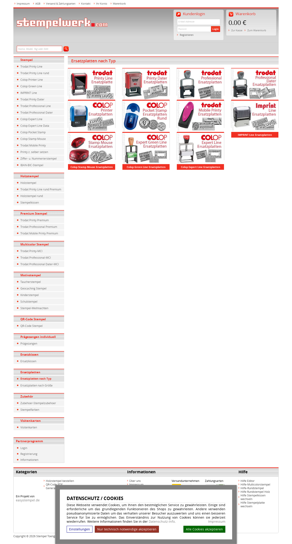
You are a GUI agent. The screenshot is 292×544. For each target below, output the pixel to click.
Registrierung (28, 454)
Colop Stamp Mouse (33, 139)
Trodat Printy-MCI (31, 251)
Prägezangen (28, 343)
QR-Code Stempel (33, 319)
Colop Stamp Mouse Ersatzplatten (92, 167)
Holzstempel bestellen (60, 481)
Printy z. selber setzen (34, 152)
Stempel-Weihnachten (34, 308)
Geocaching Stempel (33, 288)
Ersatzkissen (29, 354)
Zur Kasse (236, 30)
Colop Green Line (31, 86)
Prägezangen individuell (38, 337)
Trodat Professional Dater (36, 112)
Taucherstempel (30, 282)
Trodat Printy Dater (32, 99)
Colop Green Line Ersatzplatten (146, 167)
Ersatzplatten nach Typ (35, 379)
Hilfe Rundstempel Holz (255, 491)
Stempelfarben (29, 409)
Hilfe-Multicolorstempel (255, 484)
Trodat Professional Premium (38, 226)
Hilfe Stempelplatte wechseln (253, 504)
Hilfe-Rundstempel (252, 488)
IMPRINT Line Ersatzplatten (255, 134)
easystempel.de (28, 500)
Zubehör (26, 396)
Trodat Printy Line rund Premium (40, 189)
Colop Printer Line (31, 79)
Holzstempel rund (31, 196)
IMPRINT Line (28, 93)
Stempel (26, 60)
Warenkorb (119, 3)
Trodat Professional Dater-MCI (39, 264)
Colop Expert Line (31, 119)
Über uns (135, 481)
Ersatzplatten (30, 372)
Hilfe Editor (248, 481)
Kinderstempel (29, 295)
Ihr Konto (101, 3)
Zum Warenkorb (256, 30)
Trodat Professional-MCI (35, 257)
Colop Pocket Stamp (33, 132)
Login (215, 29)
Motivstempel (30, 275)
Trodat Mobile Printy (33, 145)
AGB (37, 3)
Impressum (216, 522)
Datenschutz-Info (162, 521)
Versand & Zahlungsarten (60, 3)
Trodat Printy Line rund (34, 73)
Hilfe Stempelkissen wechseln (253, 497)
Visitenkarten (30, 421)
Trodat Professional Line (35, 106)
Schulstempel (28, 301)
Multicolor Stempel (34, 244)
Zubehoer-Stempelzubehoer (38, 403)
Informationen (29, 459)
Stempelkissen (29, 202)
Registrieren (187, 34)
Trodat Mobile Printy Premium (39, 233)
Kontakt (85, 3)
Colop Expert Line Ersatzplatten (200, 167)
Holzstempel (29, 176)
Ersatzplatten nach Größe (36, 385)
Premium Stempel (33, 213)
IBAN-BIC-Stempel (31, 165)
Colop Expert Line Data (34, 125)
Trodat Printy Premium (34, 220)
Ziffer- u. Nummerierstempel (38, 158)
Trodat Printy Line (31, 66)
